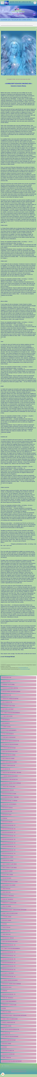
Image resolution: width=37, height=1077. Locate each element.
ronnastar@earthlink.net (23, 667)
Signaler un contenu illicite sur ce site (18, 1071)
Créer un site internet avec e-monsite (18, 1069)
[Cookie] (2, 1074)
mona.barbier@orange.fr (25, 669)
